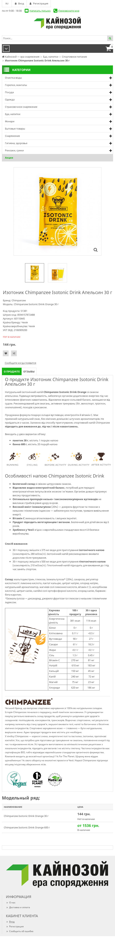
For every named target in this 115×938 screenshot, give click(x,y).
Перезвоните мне (68, 10)
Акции (9, 157)
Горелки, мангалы (16, 85)
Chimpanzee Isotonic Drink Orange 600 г (27, 827)
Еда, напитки (12, 114)
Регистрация (15, 926)
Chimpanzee (19, 300)
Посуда (9, 92)
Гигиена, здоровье (16, 143)
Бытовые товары (15, 128)
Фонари (9, 121)
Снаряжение (12, 136)
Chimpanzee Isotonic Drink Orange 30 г (26, 816)
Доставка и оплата (18, 907)
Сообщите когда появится (20, 363)
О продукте (12, 371)
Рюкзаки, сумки (14, 150)
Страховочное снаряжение (21, 106)
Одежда (10, 99)
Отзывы (29, 371)
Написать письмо (40, 10)
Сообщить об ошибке (19, 931)
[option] (34, 272)
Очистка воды (13, 77)
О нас (10, 902)
